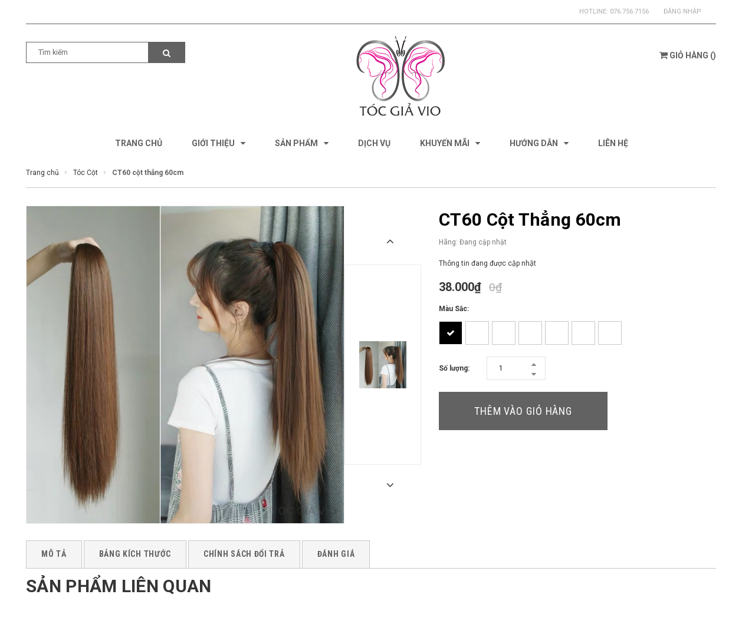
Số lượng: (454, 368)
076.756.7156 (629, 11)
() (687, 55)
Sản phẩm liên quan (118, 586)
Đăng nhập (682, 11)
